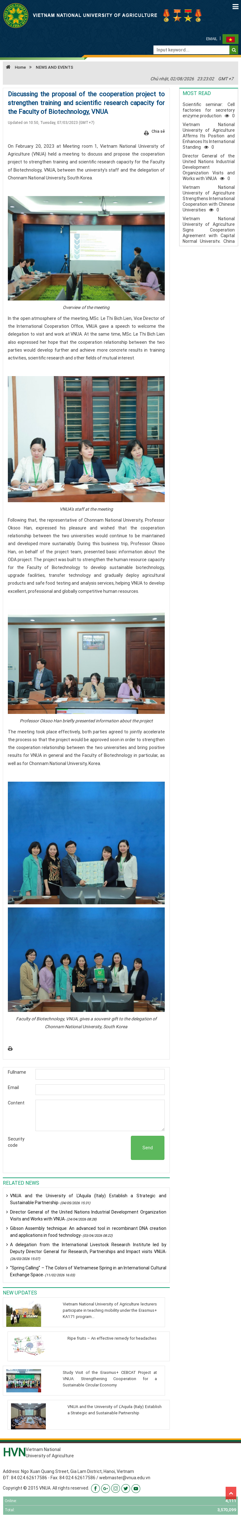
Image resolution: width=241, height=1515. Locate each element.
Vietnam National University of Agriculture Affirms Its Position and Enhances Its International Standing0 (209, 136)
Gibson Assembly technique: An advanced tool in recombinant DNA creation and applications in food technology (88, 1231)
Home (14, 67)
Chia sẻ (158, 131)
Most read (197, 93)
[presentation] (83, 1148)
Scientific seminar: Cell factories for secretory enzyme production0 (209, 110)
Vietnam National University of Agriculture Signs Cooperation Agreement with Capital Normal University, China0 (209, 233)
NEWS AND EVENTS (54, 67)
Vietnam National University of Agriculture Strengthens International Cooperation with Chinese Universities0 (209, 198)
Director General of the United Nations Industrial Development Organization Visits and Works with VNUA (88, 1215)
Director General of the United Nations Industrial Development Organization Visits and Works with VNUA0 (209, 167)
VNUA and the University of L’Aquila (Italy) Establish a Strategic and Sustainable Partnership (88, 1199)
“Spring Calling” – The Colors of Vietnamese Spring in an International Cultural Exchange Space (88, 1271)
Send (147, 1148)
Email (211, 38)
